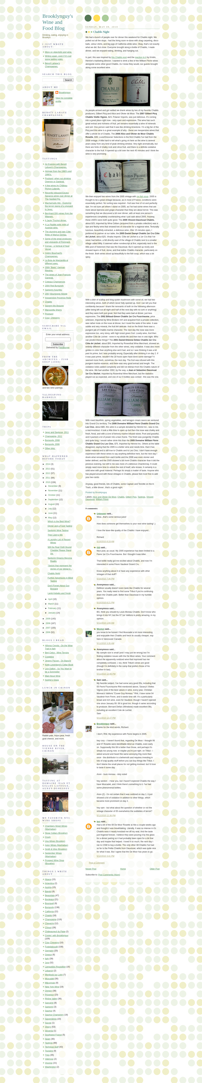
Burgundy (49, 907)
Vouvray (49, 1063)
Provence (49, 995)
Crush (47, 837)
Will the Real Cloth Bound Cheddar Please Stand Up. (59, 550)
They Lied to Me (55, 535)
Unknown (101, 513)
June (50, 513)
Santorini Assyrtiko (53, 290)
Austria (48, 887)
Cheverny (49, 923)
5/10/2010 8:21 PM (105, 602)
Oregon (48, 991)
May (50, 517)
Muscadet (49, 978)
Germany (49, 951)
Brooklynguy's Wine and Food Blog (57, 22)
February (52, 608)
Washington (50, 1067)
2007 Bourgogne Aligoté (56, 294)
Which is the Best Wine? (59, 521)
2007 (48, 628)
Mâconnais (50, 983)
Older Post (155, 869)
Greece (48, 954)
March (51, 604)
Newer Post (90, 869)
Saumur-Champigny (54, 1015)
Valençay (49, 1059)
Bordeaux (49, 899)
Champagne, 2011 (53, 436)
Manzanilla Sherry (53, 310)
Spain (47, 1039)
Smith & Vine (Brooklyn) (56, 849)
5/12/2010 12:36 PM (106, 815)
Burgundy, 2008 (52, 440)
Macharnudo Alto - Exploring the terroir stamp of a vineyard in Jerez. (59, 206)
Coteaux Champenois (55, 282)
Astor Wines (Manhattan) (56, 845)
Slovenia (49, 1031)
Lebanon (49, 971)
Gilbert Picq (131, 497)
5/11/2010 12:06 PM (106, 674)
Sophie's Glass (52, 680)
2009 (48, 618)
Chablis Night (101, 31)
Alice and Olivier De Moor (104, 497)
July (50, 508)
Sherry (48, 1027)
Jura (47, 962)
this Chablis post (119, 57)
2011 (48, 478)
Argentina (49, 883)
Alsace (48, 879)
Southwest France (53, 1035)
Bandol (48, 891)
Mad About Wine (52, 676)
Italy (47, 958)
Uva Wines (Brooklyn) (55, 841)
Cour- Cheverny (52, 318)
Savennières (51, 1019)
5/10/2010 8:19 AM (105, 541)
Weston (100, 629)
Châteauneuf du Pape (55, 931)
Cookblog (49, 657)
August (51, 504)
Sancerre (49, 1003)
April (50, 599)
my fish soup (142, 196)
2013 (48, 469)
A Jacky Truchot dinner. (56, 220)
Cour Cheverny (52, 942)
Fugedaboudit (51, 947)
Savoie (48, 1023)
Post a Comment (96, 863)
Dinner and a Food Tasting (60, 526)
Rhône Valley (51, 999)
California (49, 911)
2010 (48, 482)
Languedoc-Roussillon (55, 967)
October (52, 495)
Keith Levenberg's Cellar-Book (59, 665)
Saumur (48, 1011)
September (53, 499)
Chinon (48, 927)
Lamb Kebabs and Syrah (59, 593)
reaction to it (140, 57)
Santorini (49, 1007)
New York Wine (52, 987)
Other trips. (50, 448)
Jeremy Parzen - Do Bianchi (58, 661)
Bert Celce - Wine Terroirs (57, 652)
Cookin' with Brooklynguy (56, 935)
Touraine (49, 1051)
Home (123, 869)
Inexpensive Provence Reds (58, 298)
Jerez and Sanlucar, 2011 (57, 432)
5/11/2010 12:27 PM (106, 718)
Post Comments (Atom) (109, 875)
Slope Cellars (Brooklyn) (56, 833)
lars (98, 821)
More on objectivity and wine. (58, 52)
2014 (48, 464)
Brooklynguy (103, 724)
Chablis (121, 497)
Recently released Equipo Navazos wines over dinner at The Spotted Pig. (58, 196)
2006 (48, 632)
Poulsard (49, 314)
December (53, 486)
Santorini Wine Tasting (58, 530)
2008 (48, 623)
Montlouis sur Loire (54, 975)
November (53, 490)
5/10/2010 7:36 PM (105, 579)
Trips (47, 1055)
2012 (48, 473)
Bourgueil (49, 903)
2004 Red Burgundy (54, 286)
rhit (98, 547)
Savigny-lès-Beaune (54, 306)
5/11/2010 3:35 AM (105, 643)
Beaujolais (50, 895)
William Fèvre (102, 499)
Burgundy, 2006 (52, 444)
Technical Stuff (52, 1047)
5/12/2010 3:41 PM (105, 856)
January (52, 613)
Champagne (50, 919)
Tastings (141, 497)
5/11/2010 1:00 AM (105, 623)
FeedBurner (63, 347)
